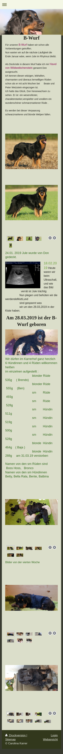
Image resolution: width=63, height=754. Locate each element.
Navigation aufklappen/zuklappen (31, 4)
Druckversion (15, 735)
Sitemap (10, 739)
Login (54, 735)
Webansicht (50, 739)
